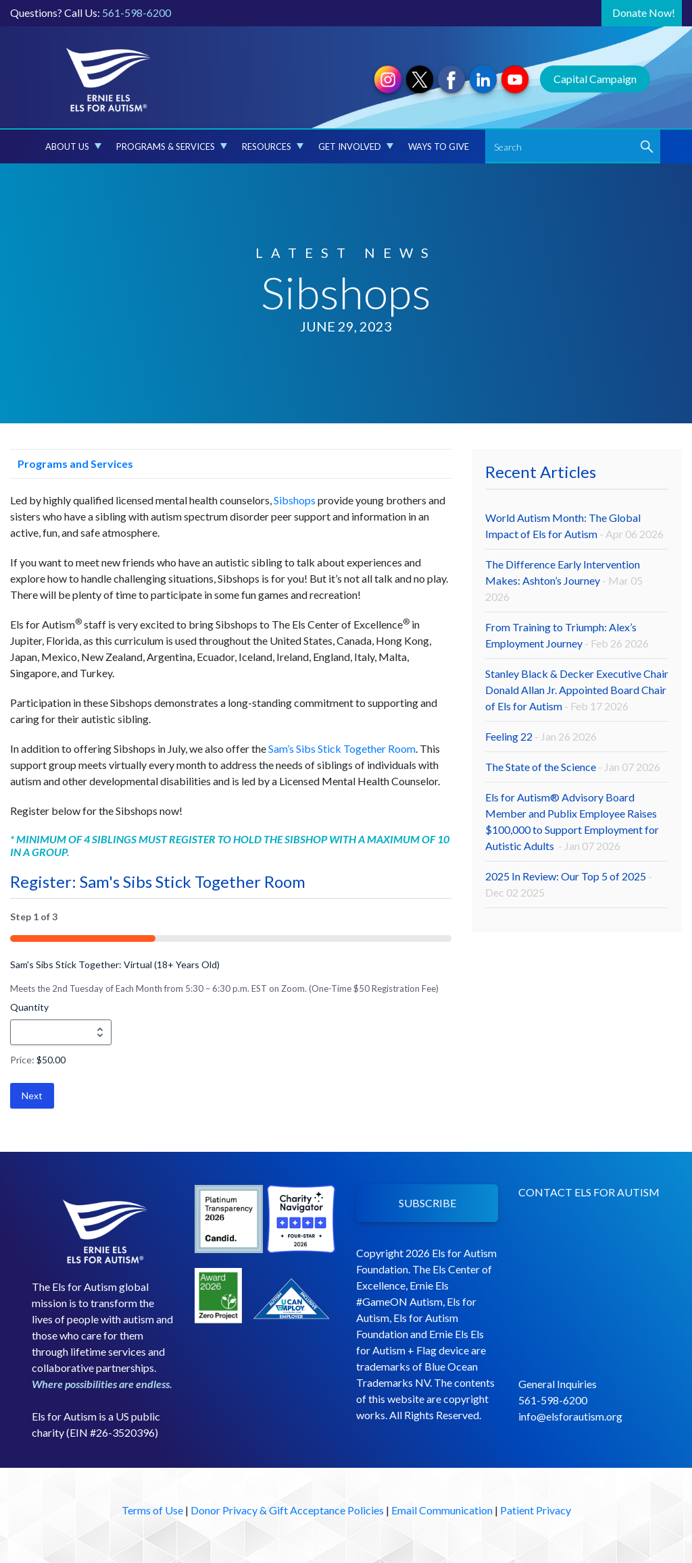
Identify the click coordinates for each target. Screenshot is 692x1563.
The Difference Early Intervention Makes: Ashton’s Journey (564, 580)
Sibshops (295, 500)
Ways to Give (438, 146)
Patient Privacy (535, 1510)
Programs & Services (171, 146)
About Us (73, 146)
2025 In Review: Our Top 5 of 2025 (568, 884)
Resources (272, 146)
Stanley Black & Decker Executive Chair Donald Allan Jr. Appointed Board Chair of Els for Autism (576, 689)
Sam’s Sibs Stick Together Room (342, 748)
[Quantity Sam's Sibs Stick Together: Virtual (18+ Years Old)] (61, 1032)
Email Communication (442, 1510)
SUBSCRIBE (427, 1202)
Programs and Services (71, 463)
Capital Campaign (595, 78)
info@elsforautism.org (570, 1416)
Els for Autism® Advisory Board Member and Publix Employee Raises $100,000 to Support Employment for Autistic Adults (572, 821)
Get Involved (355, 146)
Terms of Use (152, 1510)
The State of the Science (572, 766)
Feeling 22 (541, 736)
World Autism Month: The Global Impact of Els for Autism (574, 525)
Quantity (29, 1007)
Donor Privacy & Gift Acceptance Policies (287, 1510)
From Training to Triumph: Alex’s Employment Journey (567, 635)
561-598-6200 (136, 12)
